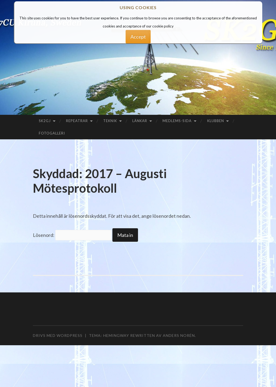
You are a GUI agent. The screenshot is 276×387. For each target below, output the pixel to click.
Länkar (139, 121)
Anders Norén (179, 335)
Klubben (215, 121)
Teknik (110, 121)
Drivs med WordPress (57, 335)
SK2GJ (45, 121)
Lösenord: (72, 235)
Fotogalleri (52, 133)
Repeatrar (77, 121)
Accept (138, 37)
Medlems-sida (177, 121)
